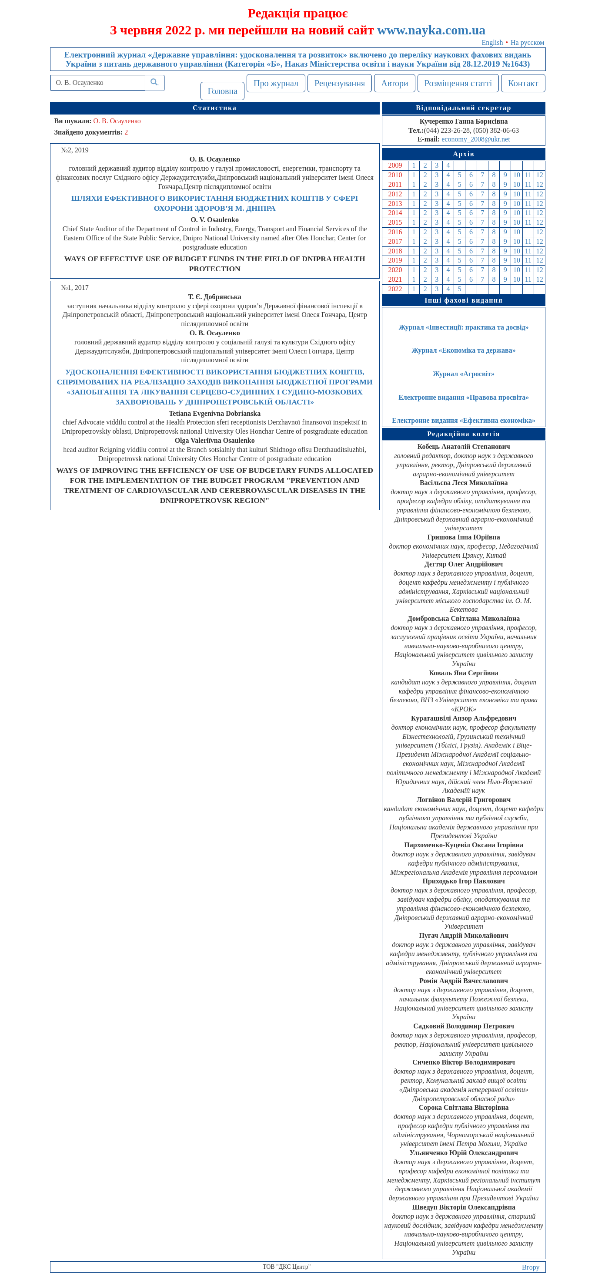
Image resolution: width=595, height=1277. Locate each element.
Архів (464, 154)
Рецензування (339, 83)
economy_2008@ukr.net (475, 139)
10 (516, 175)
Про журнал (276, 83)
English (492, 42)
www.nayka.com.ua (431, 30)
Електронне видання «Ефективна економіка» (463, 420)
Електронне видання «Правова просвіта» (463, 397)
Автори (394, 83)
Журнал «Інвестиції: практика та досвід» (464, 327)
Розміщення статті (458, 83)
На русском (527, 42)
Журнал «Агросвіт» (464, 373)
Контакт (523, 83)
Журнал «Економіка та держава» (464, 350)
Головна (222, 91)
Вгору (531, 1267)
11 (528, 175)
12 (539, 175)
